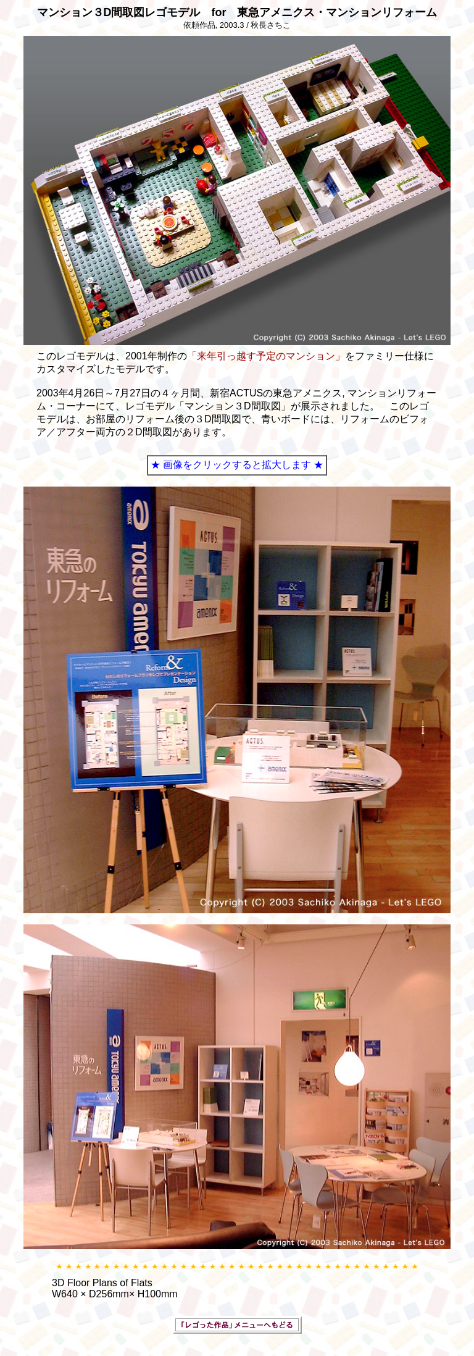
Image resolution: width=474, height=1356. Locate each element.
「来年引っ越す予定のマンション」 (266, 356)
